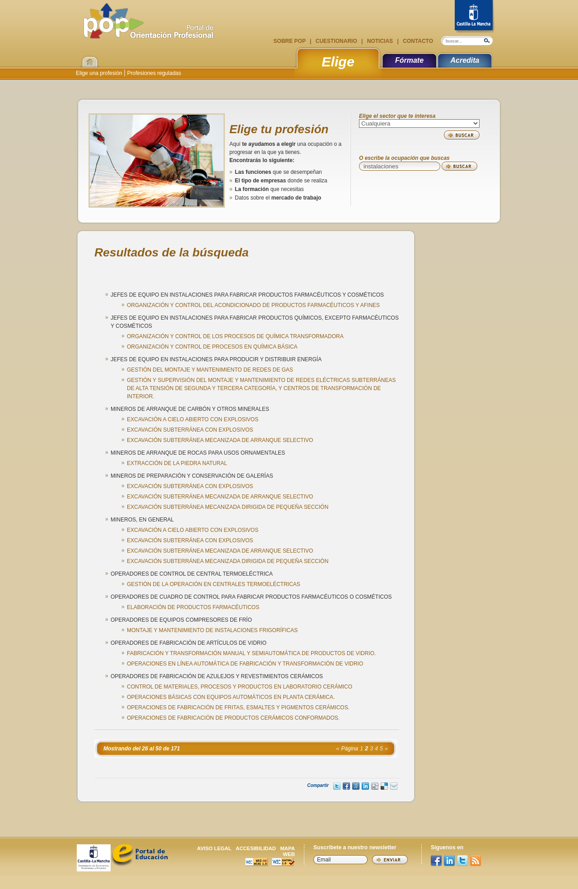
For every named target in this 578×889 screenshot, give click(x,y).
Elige (338, 61)
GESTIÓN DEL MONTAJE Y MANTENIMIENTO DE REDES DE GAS (210, 370)
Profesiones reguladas (153, 73)
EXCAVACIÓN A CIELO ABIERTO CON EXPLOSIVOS (192, 419)
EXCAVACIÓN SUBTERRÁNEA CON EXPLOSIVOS (190, 430)
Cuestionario (336, 41)
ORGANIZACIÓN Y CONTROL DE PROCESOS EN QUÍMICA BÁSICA (212, 347)
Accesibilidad (256, 848)
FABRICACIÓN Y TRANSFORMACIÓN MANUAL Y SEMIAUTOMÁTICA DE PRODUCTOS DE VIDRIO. (251, 653)
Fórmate (409, 60)
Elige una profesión (100, 73)
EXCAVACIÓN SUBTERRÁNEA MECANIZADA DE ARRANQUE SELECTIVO (220, 440)
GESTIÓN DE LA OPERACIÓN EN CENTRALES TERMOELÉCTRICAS (213, 584)
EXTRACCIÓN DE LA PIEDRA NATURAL (177, 463)
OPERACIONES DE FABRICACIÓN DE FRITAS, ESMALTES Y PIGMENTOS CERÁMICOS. (238, 707)
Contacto (417, 41)
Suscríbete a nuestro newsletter (354, 847)
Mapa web (287, 851)
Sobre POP (290, 41)
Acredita (464, 60)
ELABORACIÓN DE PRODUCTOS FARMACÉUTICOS (193, 607)
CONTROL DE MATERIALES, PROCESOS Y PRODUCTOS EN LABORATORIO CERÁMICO (239, 687)
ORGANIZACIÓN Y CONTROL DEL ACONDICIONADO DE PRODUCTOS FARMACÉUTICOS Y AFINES (253, 305)
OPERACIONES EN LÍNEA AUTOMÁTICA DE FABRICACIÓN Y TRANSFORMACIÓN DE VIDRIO (245, 664)
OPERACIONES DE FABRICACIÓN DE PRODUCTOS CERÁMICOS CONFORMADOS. (233, 718)
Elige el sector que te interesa (397, 116)
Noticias (379, 41)
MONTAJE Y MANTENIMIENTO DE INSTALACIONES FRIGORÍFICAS (212, 630)
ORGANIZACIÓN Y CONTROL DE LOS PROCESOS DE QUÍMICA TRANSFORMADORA (235, 336)
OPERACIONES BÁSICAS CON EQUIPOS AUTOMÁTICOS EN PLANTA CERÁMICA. (231, 697)
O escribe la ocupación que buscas (404, 158)
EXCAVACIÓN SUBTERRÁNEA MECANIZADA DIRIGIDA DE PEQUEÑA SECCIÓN (227, 507)
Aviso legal (214, 848)
